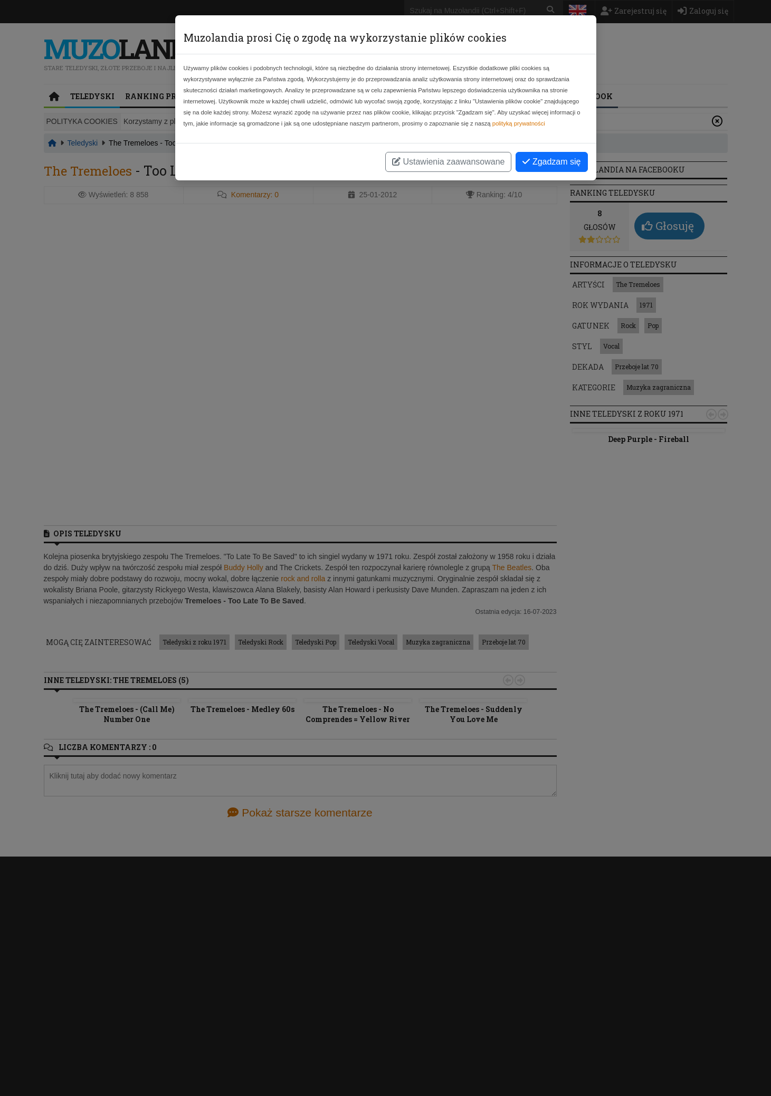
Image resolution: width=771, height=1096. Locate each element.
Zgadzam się (551, 161)
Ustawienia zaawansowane (448, 161)
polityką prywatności (518, 123)
